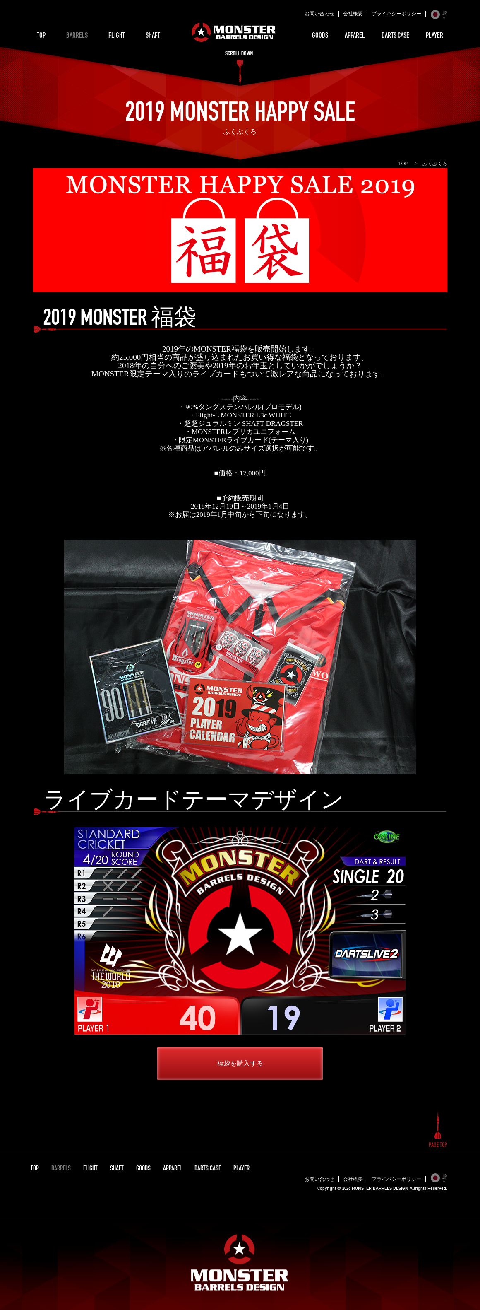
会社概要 (353, 14)
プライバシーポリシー (396, 14)
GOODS (320, 36)
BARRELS (77, 36)
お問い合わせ (319, 14)
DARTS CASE (395, 36)
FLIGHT (116, 36)
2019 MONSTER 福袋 (120, 320)
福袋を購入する (240, 1063)
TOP (41, 36)
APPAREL (355, 36)
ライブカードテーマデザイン (193, 802)
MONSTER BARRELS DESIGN (233, 32)
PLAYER (434, 36)
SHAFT (153, 36)
